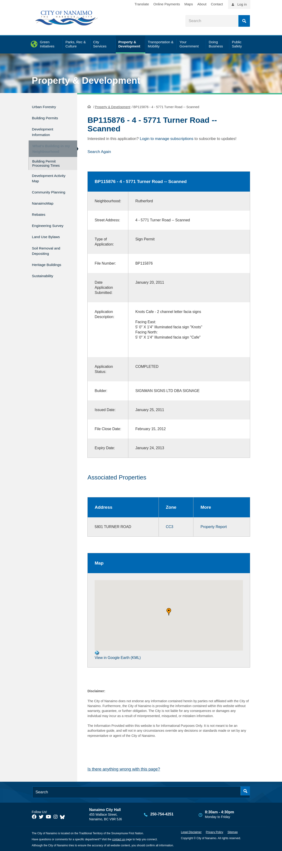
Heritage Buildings (50, 260)
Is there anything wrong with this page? (123, 768)
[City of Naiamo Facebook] (34, 816)
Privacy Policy (214, 831)
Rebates (40, 215)
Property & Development (86, 80)
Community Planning (43, 193)
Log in (242, 4)
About (201, 4)
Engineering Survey (51, 225)
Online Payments (166, 4)
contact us (118, 839)
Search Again (99, 151)
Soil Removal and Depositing (49, 248)
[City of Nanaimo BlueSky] (63, 816)
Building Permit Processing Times (46, 164)
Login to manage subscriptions (166, 138)
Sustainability (45, 270)
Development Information (45, 129)
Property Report (213, 526)
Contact (217, 4)
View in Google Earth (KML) (118, 654)
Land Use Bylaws (49, 235)
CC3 (169, 526)
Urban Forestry (46, 106)
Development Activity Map (45, 178)
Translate (142, 4)
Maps (188, 4)
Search (244, 21)
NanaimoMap (45, 205)
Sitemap (232, 831)
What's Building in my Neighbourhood (49, 146)
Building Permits (48, 116)
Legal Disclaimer (191, 831)
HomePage (89, 106)
